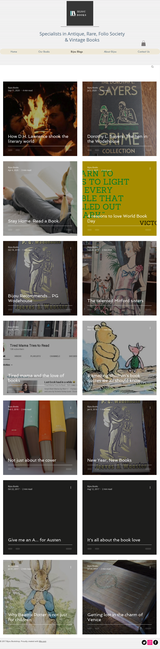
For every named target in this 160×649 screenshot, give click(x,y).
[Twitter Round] (144, 642)
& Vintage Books (82, 40)
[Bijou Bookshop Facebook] (155, 642)
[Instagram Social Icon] (149, 642)
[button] (152, 67)
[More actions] (72, 89)
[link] (143, 43)
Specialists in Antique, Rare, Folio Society (82, 34)
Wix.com (42, 641)
